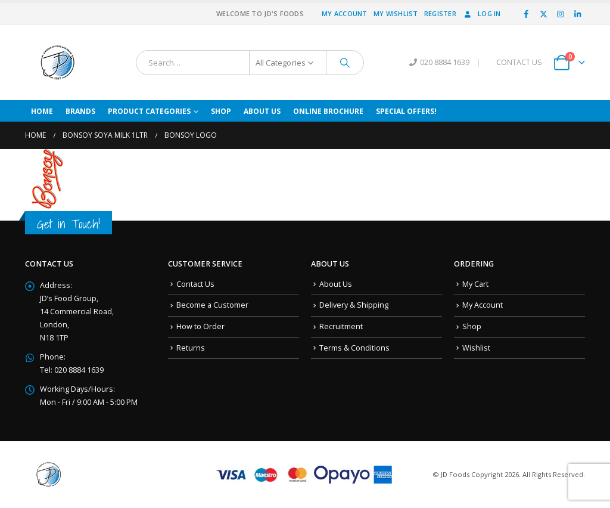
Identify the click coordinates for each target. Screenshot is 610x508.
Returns (190, 348)
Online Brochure (328, 111)
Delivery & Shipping (353, 305)
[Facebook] (526, 13)
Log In (481, 13)
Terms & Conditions (354, 348)
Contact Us (195, 284)
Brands (80, 111)
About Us (262, 111)
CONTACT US (519, 62)
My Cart (475, 284)
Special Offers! (406, 111)
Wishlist (476, 348)
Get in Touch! (68, 224)
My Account (345, 13)
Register (440, 13)
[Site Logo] (58, 62)
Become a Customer (212, 305)
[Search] (344, 63)
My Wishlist (396, 13)
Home (42, 111)
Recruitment (341, 326)
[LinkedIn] (577, 13)
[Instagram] (560, 13)
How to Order (200, 326)
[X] (543, 13)
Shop (221, 111)
